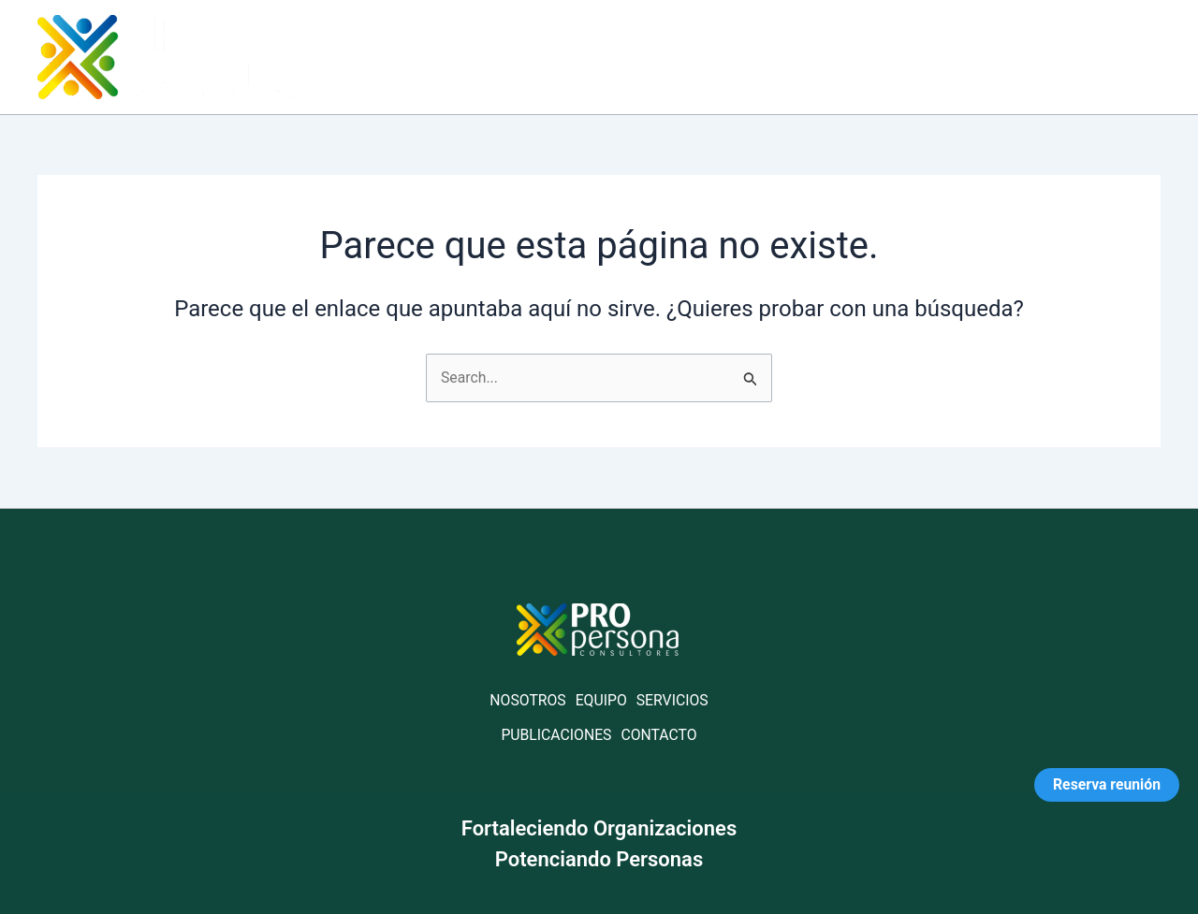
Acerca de (711, 56)
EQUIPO (601, 700)
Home (612, 56)
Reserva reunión (1106, 784)
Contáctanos (1092, 56)
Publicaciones (950, 56)
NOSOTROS (527, 700)
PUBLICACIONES (556, 735)
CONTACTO (659, 735)
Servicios (822, 56)
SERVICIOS (672, 700)
